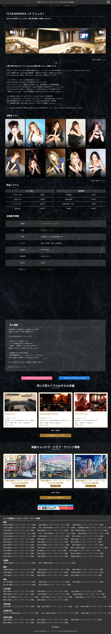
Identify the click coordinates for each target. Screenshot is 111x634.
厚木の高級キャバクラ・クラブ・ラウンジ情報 (18, 545)
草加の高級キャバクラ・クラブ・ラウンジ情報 (18, 556)
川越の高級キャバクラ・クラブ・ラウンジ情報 (52, 556)
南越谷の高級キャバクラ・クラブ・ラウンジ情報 (87, 556)
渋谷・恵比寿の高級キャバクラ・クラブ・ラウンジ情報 (57, 527)
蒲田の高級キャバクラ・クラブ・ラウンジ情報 (93, 533)
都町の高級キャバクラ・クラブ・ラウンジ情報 (18, 600)
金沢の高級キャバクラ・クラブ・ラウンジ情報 (52, 619)
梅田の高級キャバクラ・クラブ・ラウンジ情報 (87, 569)
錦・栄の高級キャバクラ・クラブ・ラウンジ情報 (19, 582)
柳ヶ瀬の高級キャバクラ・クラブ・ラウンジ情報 (19, 585)
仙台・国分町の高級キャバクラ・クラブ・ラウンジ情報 (59, 613)
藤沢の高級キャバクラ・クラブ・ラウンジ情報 (87, 545)
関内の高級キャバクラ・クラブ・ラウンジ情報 (18, 542)
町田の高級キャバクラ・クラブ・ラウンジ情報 (87, 536)
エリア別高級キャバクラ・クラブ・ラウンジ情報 (21, 518)
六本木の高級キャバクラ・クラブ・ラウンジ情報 (19, 527)
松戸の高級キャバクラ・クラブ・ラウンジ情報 (85, 550)
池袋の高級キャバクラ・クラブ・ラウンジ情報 (87, 525)
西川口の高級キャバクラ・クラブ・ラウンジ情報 (87, 553)
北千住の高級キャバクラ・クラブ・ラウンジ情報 (19, 536)
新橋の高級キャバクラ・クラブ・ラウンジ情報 (52, 530)
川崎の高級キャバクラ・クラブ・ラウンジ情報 (52, 542)
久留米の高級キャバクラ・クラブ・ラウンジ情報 (53, 594)
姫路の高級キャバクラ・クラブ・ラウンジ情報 (52, 575)
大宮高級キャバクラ (47, 230)
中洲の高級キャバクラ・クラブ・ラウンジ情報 (52, 591)
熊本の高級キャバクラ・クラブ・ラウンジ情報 (56, 597)
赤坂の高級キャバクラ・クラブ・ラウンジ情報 (18, 539)
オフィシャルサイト (47, 269)
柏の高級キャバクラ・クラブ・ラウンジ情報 (51, 550)
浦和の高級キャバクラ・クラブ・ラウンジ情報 (52, 553)
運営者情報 (55, 627)
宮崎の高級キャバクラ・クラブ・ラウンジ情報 (90, 597)
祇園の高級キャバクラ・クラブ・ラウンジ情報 (52, 572)
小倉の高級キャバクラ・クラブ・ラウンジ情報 (86, 591)
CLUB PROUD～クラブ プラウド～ (16, 414)
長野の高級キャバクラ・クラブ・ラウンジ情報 (86, 619)
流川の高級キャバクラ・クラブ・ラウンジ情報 (18, 606)
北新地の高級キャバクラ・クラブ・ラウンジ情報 (19, 569)
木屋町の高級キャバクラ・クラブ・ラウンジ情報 (87, 572)
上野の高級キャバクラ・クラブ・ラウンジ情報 (18, 530)
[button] (54, 62)
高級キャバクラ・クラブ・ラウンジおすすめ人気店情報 (55, 2)
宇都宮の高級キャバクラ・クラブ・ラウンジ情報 (19, 563)
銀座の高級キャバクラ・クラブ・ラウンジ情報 (54, 525)
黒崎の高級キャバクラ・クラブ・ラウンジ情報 (18, 594)
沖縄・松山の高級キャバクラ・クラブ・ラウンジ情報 (20, 597)
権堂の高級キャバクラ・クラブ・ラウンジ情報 (18, 622)
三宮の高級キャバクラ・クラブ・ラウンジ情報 (18, 575)
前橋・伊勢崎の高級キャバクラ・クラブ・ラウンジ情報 (57, 563)
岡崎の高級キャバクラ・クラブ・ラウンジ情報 (54, 582)
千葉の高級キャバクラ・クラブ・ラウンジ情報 (52, 548)
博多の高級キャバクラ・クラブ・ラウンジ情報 (18, 591)
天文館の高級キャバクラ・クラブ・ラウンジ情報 (88, 594)
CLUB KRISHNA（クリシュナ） (51, 223)
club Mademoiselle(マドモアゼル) (85, 414)
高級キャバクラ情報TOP (55, 497)
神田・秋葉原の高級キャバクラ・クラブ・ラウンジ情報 (89, 530)
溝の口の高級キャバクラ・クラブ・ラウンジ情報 (53, 545)
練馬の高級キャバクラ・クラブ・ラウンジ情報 (86, 539)
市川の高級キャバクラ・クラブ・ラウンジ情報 (18, 550)
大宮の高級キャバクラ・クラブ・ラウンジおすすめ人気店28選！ (46, 5)
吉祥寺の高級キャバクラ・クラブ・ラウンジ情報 (19, 533)
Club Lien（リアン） (46, 414)
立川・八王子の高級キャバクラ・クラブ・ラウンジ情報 (57, 533)
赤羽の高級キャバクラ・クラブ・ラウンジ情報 (54, 536)
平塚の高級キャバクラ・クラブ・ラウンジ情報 (18, 548)
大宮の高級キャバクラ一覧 (55, 435)
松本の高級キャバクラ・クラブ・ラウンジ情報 (52, 622)
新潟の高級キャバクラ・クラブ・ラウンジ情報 (18, 619)
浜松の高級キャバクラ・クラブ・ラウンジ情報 (87, 582)
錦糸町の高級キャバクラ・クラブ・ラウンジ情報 (19, 525)
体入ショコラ (21, 367)
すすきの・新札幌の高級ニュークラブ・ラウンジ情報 (20, 613)
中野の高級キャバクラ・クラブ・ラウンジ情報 (52, 539)
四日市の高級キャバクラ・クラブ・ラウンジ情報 (55, 585)
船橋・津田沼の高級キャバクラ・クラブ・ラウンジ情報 (89, 548)
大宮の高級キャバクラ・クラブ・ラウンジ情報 (18, 553)
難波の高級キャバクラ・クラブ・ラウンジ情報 (54, 569)
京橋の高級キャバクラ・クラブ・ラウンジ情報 (18, 572)
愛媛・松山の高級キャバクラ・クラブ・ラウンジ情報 (54, 606)
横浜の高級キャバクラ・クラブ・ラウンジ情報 (86, 542)
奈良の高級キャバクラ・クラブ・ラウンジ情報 (86, 575)
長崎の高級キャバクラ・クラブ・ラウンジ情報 (52, 600)
